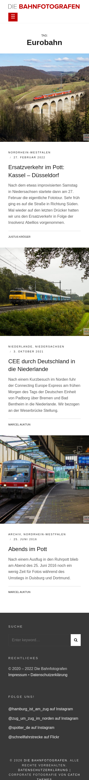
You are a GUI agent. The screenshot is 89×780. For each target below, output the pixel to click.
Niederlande (20, 346)
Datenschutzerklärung (49, 675)
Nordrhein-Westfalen (29, 152)
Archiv (14, 534)
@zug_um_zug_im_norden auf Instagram (43, 718)
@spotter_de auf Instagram (31, 728)
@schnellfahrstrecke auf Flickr (33, 737)
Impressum (18, 675)
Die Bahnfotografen (45, 760)
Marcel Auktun (19, 424)
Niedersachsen (49, 346)
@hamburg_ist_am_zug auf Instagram (40, 709)
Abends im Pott (27, 549)
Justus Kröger (19, 236)
